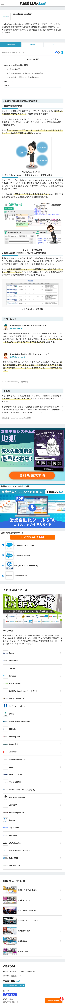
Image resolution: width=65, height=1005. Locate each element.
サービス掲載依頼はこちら (14, 985)
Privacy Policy (31, 971)
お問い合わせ (14, 971)
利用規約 (22, 971)
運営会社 (5, 971)
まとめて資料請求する (29, 537)
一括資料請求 (53, 1000)
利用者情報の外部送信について (12, 976)
